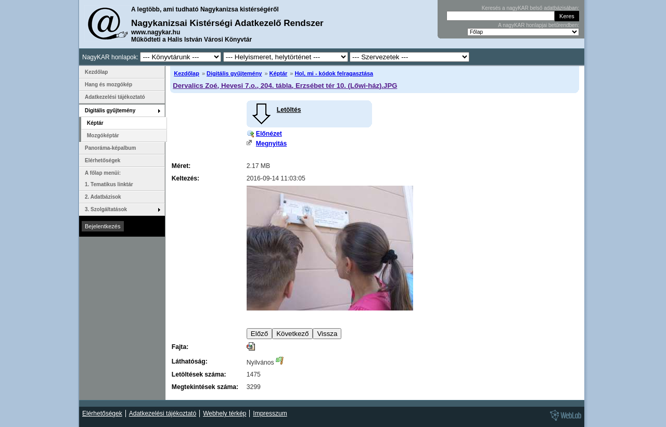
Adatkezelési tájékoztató (115, 97)
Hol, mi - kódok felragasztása (333, 73)
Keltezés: (185, 178)
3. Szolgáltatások (106, 209)
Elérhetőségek (102, 160)
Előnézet (269, 133)
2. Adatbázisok (103, 197)
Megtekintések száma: (205, 387)
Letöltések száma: (199, 374)
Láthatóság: (190, 361)
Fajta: (180, 347)
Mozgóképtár (103, 135)
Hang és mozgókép (108, 84)
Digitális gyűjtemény (234, 73)
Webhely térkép (224, 413)
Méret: (181, 166)
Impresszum (270, 413)
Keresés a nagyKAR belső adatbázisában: (530, 8)
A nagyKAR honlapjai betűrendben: (538, 25)
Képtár (279, 73)
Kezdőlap (186, 73)
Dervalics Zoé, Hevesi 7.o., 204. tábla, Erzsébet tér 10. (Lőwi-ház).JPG (285, 85)
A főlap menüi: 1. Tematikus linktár (109, 178)
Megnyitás (271, 143)
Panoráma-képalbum (110, 148)
